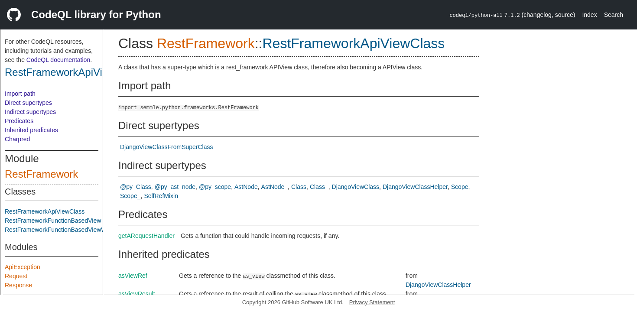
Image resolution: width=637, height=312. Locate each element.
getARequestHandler (146, 235)
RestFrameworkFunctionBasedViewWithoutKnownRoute (80, 229)
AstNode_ (274, 186)
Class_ (319, 186)
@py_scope (215, 186)
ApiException (22, 266)
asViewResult (136, 293)
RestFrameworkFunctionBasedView (53, 220)
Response (18, 285)
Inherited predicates (31, 130)
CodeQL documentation (58, 59)
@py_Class (135, 186)
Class (298, 186)
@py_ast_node (175, 186)
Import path (20, 93)
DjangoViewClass (355, 186)
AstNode (246, 186)
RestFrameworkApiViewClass (73, 72)
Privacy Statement (372, 302)
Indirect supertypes (30, 111)
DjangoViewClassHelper (415, 186)
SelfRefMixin (161, 195)
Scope (459, 186)
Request (16, 276)
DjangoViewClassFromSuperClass (166, 146)
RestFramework (41, 174)
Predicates (19, 120)
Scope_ (130, 195)
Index (589, 14)
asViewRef (132, 275)
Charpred (17, 139)
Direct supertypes (28, 102)
